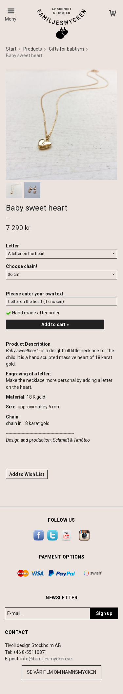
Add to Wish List (26, 474)
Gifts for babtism (66, 49)
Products (32, 49)
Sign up (104, 613)
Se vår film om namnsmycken (61, 672)
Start (11, 49)
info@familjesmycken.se (46, 658)
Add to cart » (55, 324)
